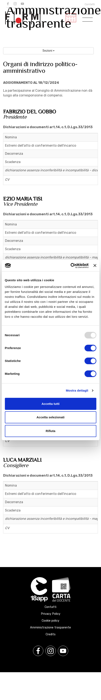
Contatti (90, 4)
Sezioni (49, 50)
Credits (51, 634)
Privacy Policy (50, 614)
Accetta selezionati (50, 417)
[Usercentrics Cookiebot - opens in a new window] (70, 265)
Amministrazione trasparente (50, 627)
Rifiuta (50, 431)
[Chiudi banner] (94, 265)
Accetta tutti (50, 403)
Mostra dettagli (77, 390)
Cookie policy (50, 620)
